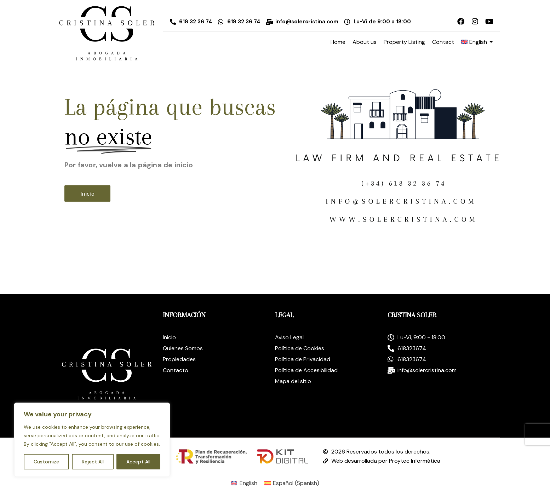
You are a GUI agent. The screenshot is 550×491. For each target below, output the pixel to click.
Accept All (138, 461)
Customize (46, 461)
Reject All (93, 461)
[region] (92, 440)
